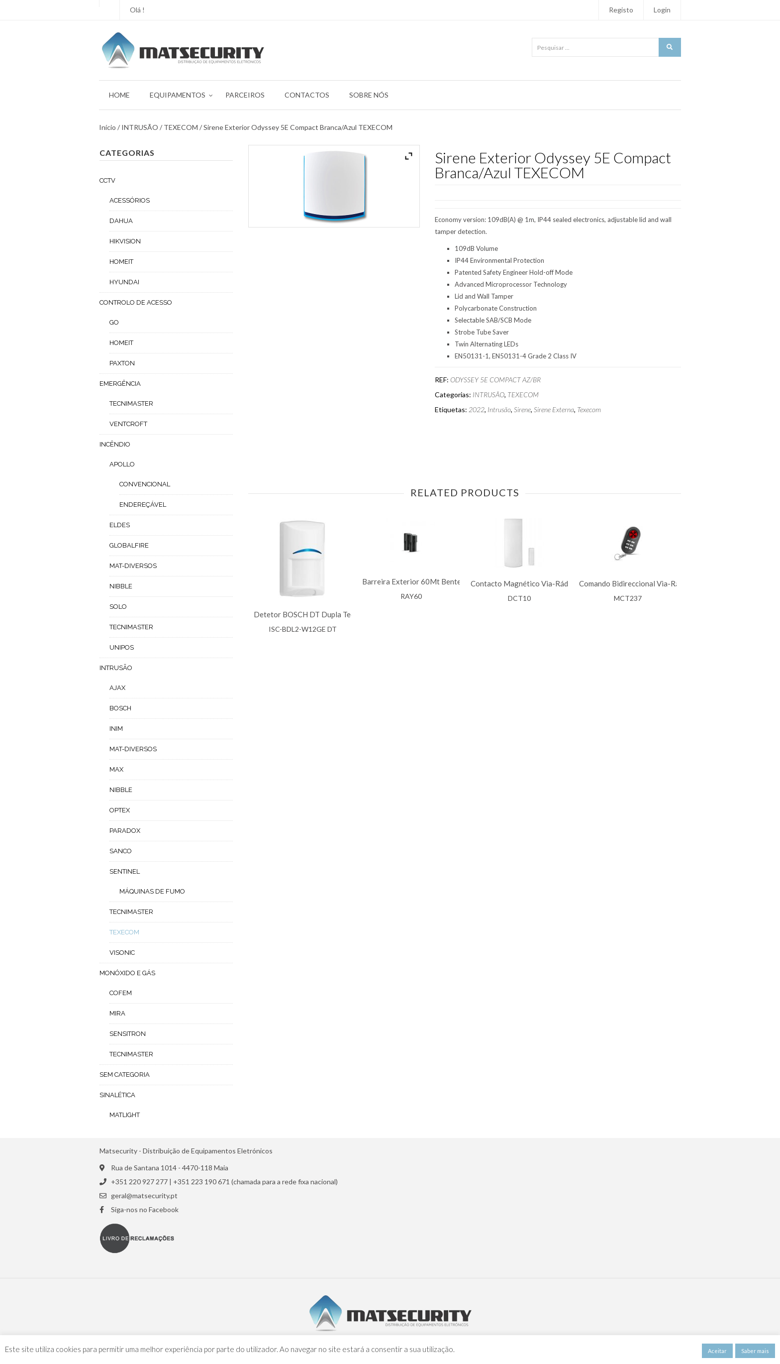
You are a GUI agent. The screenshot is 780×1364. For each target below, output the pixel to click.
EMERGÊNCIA (120, 383)
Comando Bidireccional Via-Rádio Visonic (647, 583)
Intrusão (499, 409)
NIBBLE (120, 586)
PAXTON (122, 363)
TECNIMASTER (131, 403)
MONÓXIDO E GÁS (127, 973)
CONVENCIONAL (144, 484)
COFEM (120, 993)
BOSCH (120, 708)
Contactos (307, 95)
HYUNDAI (124, 282)
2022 (477, 409)
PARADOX (124, 830)
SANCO (120, 851)
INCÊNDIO (114, 444)
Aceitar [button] (717, 1351)
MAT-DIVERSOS (133, 566)
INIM (116, 728)
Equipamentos (177, 95)
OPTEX (119, 810)
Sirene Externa (554, 409)
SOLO (118, 606)
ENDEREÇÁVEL (142, 504)
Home (119, 95)
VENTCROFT (128, 424)
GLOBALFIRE (129, 545)
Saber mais (755, 1351)
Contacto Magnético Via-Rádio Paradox (537, 583)
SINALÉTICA (117, 1095)
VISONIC (122, 952)
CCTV (107, 180)
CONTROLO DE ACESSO (135, 302)
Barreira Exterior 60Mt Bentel (412, 581)
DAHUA (121, 221)
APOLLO (122, 464)
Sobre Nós (369, 95)
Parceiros (245, 95)
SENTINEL (124, 871)
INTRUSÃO (139, 127)
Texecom (589, 409)
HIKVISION (125, 241)
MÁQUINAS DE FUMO (152, 891)
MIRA (117, 1013)
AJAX (117, 687)
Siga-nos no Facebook (145, 1209)
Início (107, 127)
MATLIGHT (124, 1115)
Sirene (522, 409)
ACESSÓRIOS (129, 200)
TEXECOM (181, 127)
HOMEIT (121, 261)
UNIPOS (121, 647)
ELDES (119, 525)
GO (114, 322)
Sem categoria (124, 1074)
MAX (116, 769)
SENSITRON (127, 1033)
